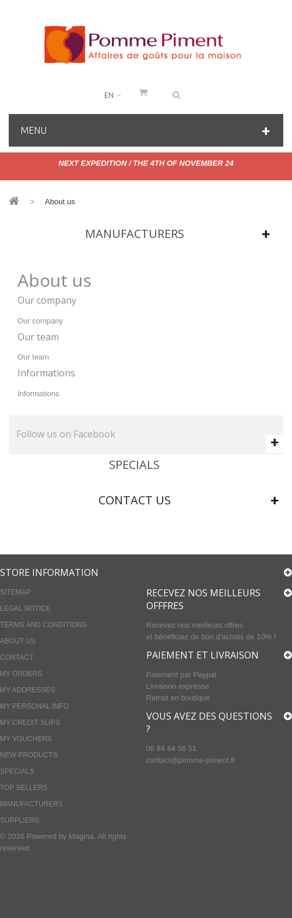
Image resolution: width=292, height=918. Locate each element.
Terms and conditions (43, 625)
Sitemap (15, 592)
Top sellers (24, 788)
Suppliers (19, 820)
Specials (134, 464)
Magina (81, 836)
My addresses (27, 690)
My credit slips (30, 722)
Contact (16, 657)
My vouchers (26, 739)
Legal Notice (25, 608)
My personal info (34, 706)
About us (18, 641)
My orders (21, 674)
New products (29, 755)
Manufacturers (134, 233)
